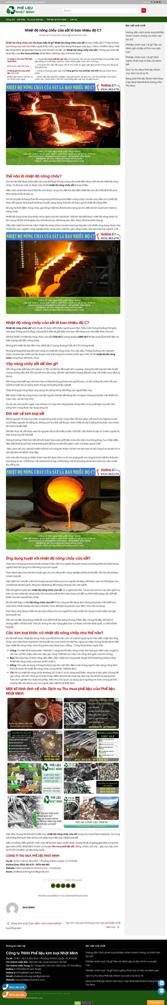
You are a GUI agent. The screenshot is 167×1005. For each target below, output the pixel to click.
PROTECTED (86, 1003)
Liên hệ (146, 2)
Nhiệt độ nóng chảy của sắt (21, 42)
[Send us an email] (160, 2)
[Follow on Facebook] (152, 2)
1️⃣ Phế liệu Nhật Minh (77, 35)
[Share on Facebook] (53, 885)
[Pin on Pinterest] (68, 885)
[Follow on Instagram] (154, 2)
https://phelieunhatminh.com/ (32, 867)
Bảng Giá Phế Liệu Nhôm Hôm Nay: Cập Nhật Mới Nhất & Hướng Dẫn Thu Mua (144, 82)
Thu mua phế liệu (36, 19)
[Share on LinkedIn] (73, 885)
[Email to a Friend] (63, 885)
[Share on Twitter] (58, 885)
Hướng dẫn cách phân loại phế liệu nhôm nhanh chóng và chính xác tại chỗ (145, 36)
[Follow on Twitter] (157, 2)
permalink (83, 895)
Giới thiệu (21, 19)
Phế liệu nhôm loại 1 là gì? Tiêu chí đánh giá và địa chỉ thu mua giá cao (144, 48)
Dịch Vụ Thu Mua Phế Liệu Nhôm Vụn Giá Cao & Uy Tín (143, 71)
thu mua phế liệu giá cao (56, 59)
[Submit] (143, 10)
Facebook (55, 867)
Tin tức (63, 26)
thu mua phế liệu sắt (63, 846)
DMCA (77, 1003)
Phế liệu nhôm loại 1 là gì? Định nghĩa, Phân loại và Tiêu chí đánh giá (143, 60)
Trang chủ (10, 19)
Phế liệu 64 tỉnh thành (57, 19)
